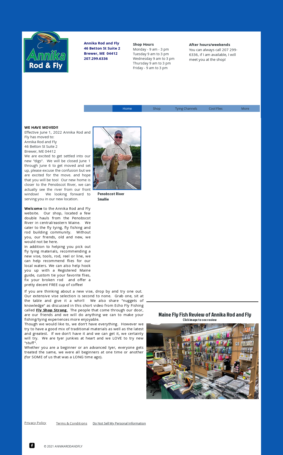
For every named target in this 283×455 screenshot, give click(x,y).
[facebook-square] (32, 445)
